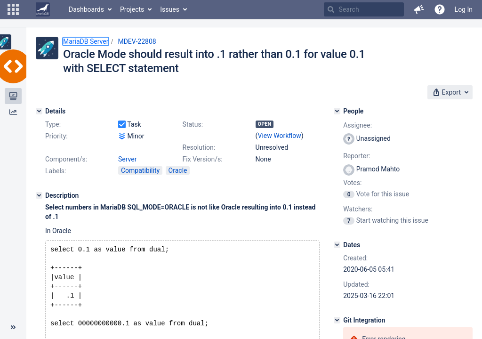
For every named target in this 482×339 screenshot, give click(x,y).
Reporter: (356, 156)
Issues (169, 9)
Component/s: (66, 159)
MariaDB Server (85, 41)
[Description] (39, 195)
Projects (132, 9)
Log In (464, 9)
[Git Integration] (337, 320)
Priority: (56, 136)
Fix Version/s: (203, 159)
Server (127, 159)
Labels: (55, 171)
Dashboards (86, 9)
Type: (53, 124)
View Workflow (279, 135)
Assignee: (357, 125)
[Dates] (337, 245)
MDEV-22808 (137, 41)
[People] (337, 111)
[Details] (39, 111)
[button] (13, 9)
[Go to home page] (43, 9)
